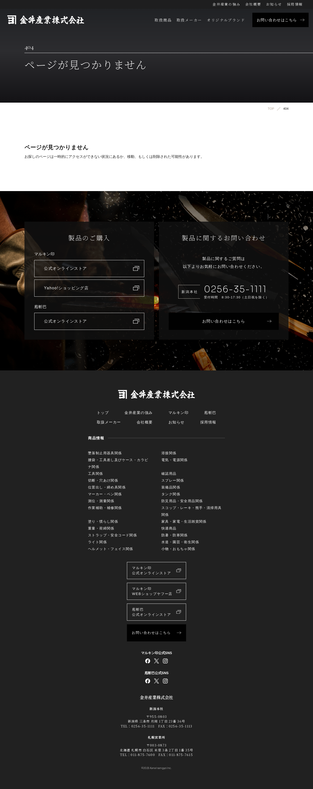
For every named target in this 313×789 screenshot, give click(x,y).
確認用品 (169, 474)
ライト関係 (97, 542)
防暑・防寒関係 (174, 535)
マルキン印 (178, 413)
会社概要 (253, 4)
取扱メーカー (189, 20)
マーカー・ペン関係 (105, 494)
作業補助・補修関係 (105, 508)
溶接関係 (169, 453)
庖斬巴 (210, 413)
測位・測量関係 (101, 501)
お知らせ (274, 4)
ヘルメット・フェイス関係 (110, 549)
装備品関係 (170, 487)
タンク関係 (170, 494)
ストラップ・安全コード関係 (112, 535)
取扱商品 (163, 20)
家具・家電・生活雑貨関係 (184, 521)
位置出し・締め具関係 (107, 487)
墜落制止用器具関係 (105, 453)
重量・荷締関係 (101, 528)
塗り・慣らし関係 (103, 521)
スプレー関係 (172, 480)
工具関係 (95, 474)
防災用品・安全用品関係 (182, 501)
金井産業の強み (226, 4)
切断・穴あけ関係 (103, 480)
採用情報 (295, 4)
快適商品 (169, 528)
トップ (103, 413)
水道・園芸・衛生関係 (180, 542)
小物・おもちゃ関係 (178, 549)
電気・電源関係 (174, 460)
